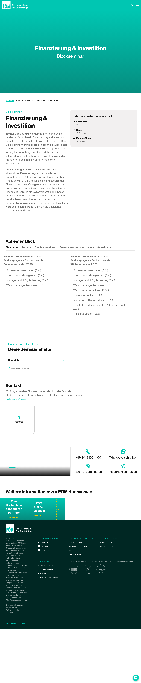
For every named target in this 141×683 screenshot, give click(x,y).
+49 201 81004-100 (17, 424)
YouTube (46, 604)
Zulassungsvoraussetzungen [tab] (77, 247)
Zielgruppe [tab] (12, 247)
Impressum (24, 678)
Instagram (47, 600)
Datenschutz (11, 678)
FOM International (47, 627)
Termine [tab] (27, 247)
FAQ (71, 604)
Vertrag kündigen (108, 600)
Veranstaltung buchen (79, 600)
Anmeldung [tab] (104, 247)
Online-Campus (107, 596)
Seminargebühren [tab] (45, 247)
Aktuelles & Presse (47, 619)
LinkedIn (46, 596)
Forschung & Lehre (47, 623)
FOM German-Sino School (51, 631)
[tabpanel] (70, 285)
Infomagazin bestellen (79, 596)
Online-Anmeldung (78, 608)
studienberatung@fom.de (20, 406)
